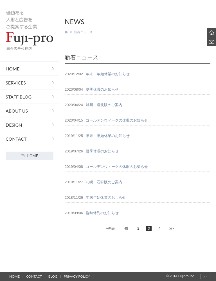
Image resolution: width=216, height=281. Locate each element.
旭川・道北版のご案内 (104, 105)
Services (16, 82)
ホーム (66, 32)
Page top (205, 276)
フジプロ (29, 30)
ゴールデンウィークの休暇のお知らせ (117, 120)
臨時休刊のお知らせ (102, 213)
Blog (52, 276)
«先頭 (110, 228)
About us (17, 110)
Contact (16, 138)
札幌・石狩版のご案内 (104, 182)
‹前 (126, 228)
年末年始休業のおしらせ (106, 197)
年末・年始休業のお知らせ (108, 74)
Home (12, 68)
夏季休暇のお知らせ (102, 89)
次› (171, 228)
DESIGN (14, 124)
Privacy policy (77, 276)
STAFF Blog (19, 96)
